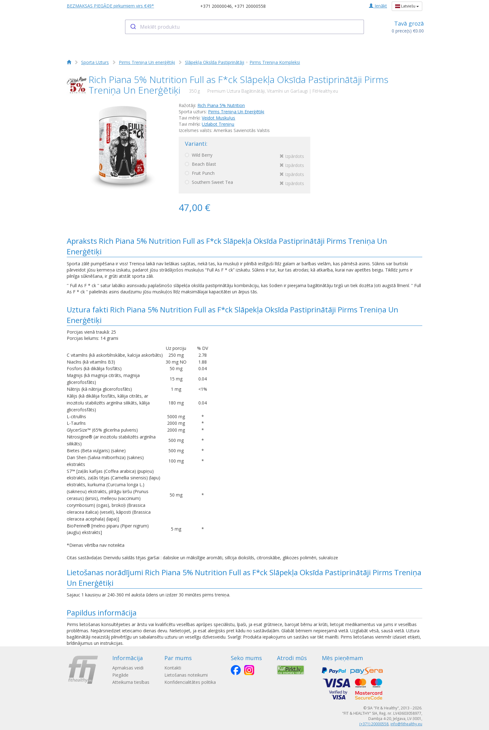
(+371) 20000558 (374, 724)
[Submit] (132, 27)
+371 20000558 (250, 6)
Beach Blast (244, 165)
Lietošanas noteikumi (186, 675)
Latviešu (407, 6)
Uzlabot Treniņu (218, 124)
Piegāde (120, 675)
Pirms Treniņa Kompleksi (274, 62)
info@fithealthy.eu (406, 724)
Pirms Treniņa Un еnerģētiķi (147, 62)
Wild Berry (244, 156)
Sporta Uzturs (95, 62)
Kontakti (172, 668)
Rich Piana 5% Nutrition (221, 105)
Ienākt (378, 6)
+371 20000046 (216, 6)
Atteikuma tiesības (130, 682)
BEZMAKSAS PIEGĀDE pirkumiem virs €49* (110, 6)
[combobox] (244, 27)
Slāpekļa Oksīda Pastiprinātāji (214, 62)
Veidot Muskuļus (218, 118)
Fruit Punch (244, 174)
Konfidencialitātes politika (190, 682)
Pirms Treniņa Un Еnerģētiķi (236, 112)
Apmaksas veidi (127, 668)
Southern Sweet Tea (244, 183)
